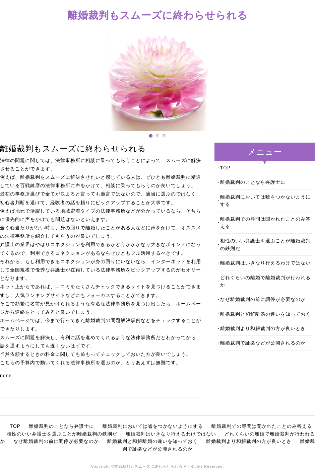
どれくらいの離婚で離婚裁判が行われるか (265, 281)
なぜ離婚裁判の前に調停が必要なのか (263, 299)
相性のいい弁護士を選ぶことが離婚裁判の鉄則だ (265, 244)
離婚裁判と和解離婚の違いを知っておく (265, 314)
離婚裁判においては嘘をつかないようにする (265, 200)
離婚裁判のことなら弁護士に (253, 182)
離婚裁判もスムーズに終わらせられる (157, 15)
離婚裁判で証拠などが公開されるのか (263, 342)
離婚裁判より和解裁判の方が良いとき (263, 328)
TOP (225, 167)
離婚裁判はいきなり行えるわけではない (265, 262)
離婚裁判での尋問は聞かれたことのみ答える (265, 222)
